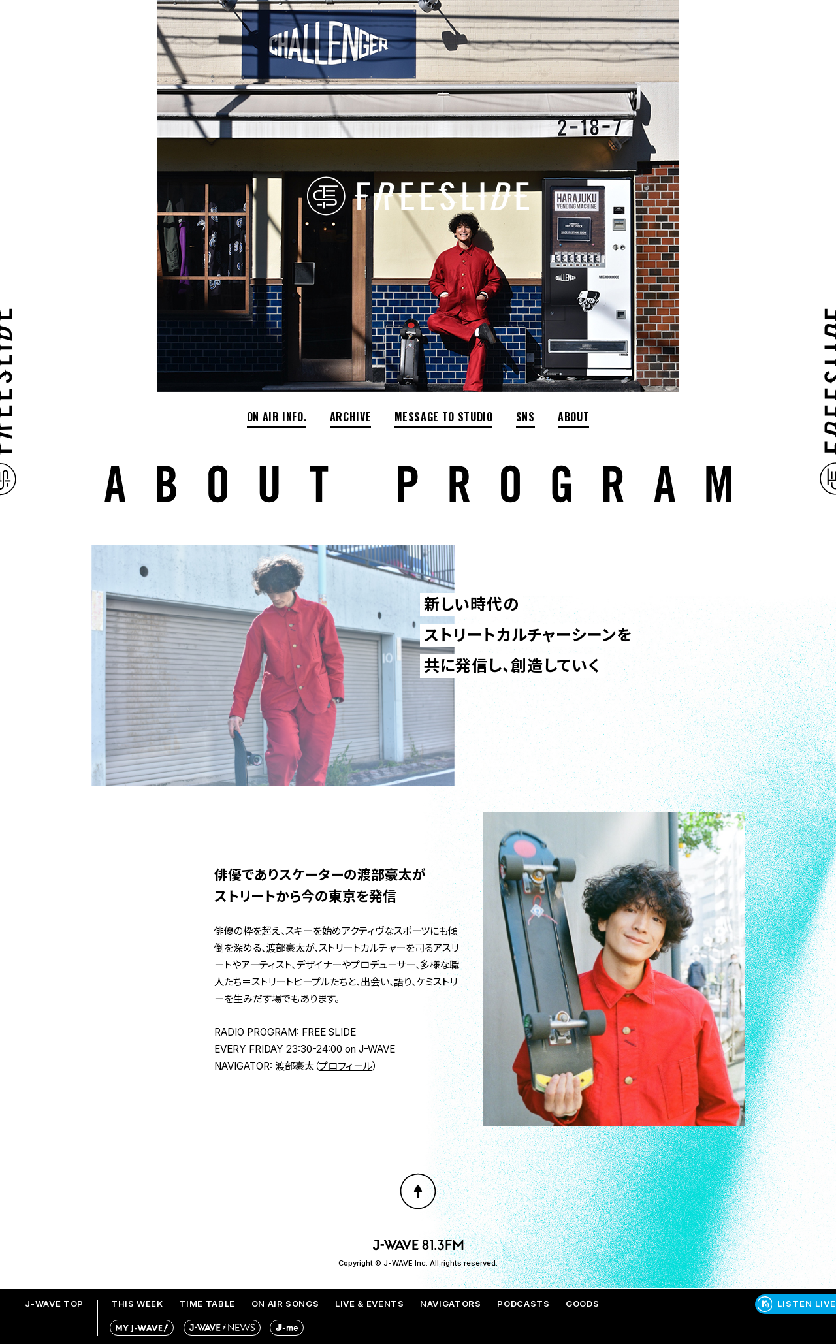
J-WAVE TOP (54, 1303)
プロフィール (345, 1066)
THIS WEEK (137, 1303)
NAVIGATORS (450, 1303)
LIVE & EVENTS (369, 1303)
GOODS (582, 1303)
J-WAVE (377, 1049)
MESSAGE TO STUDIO (443, 416)
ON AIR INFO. (277, 416)
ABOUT (573, 416)
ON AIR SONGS (285, 1303)
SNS (525, 416)
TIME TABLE (207, 1303)
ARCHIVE (350, 416)
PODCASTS (523, 1303)
